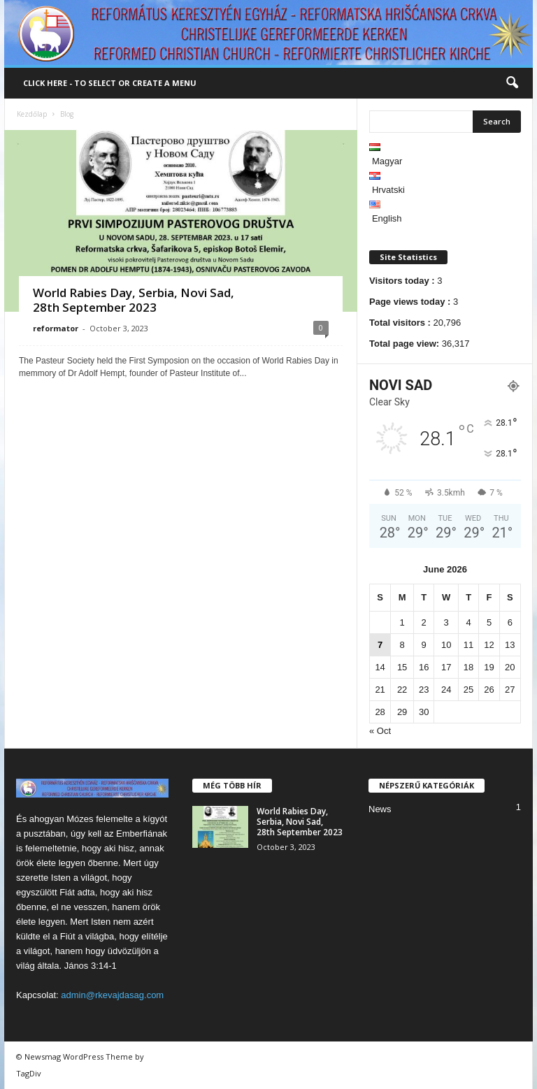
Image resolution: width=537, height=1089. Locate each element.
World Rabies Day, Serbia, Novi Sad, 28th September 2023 (133, 299)
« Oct (380, 731)
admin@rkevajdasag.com (112, 995)
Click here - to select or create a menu (109, 83)
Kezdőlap (32, 114)
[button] (511, 83)
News (380, 809)
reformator (55, 328)
